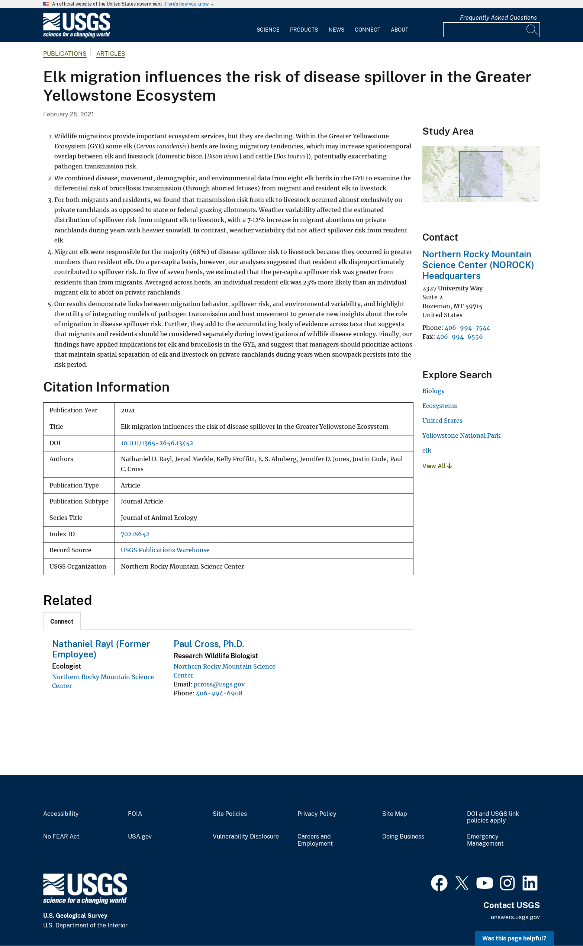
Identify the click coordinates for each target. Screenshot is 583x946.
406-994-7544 (467, 327)
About (399, 30)
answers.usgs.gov (515, 917)
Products (304, 30)
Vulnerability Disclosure (246, 836)
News (336, 30)
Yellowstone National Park (461, 435)
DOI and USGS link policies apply (493, 817)
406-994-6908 (219, 693)
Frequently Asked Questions (498, 17)
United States (442, 420)
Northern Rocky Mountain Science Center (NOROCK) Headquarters (478, 265)
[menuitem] (268, 25)
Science (268, 30)
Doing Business (403, 836)
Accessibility (61, 814)
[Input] (491, 29)
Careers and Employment (315, 840)
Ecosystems (439, 405)
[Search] (532, 29)
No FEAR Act (61, 836)
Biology (433, 391)
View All (437, 466)
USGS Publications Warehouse (165, 550)
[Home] (76, 35)
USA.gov (140, 836)
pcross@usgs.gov (219, 684)
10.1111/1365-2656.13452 (157, 443)
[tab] (62, 621)
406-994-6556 (460, 336)
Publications (65, 53)
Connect (367, 30)
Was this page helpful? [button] (514, 938)
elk (426, 450)
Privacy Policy (316, 814)
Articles (110, 53)
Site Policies (230, 814)
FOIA (135, 814)
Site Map (394, 814)
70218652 (135, 534)
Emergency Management (485, 840)
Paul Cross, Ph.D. (209, 643)
